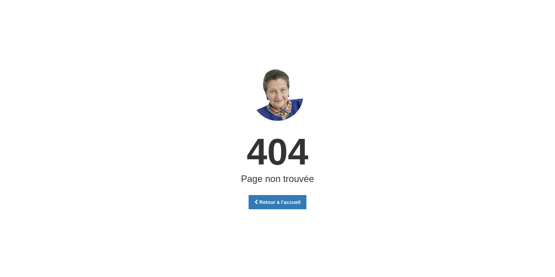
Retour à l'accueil (277, 202)
